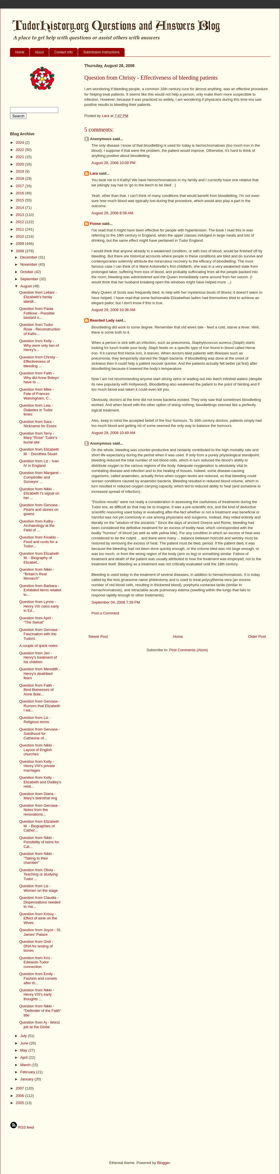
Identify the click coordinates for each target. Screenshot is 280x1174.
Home (19, 52)
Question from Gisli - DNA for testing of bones (36, 946)
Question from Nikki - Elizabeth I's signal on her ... (39, 493)
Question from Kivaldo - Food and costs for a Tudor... (38, 541)
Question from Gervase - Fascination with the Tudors (39, 634)
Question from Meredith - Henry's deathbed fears (39, 673)
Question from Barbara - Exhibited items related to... (40, 590)
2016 (20, 193)
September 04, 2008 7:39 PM (115, 602)
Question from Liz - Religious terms (35, 719)
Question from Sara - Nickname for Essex (38, 423)
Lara (94, 173)
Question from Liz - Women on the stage (38, 888)
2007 (20, 1088)
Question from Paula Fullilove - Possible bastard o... (36, 313)
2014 (20, 207)
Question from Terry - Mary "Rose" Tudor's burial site (38, 437)
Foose (95, 223)
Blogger (163, 1163)
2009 (20, 243)
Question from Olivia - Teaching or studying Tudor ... (38, 874)
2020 (20, 164)
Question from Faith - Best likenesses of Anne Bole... (36, 689)
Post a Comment (105, 613)
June (24, 1043)
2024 (20, 142)
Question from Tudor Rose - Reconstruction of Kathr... (39, 329)
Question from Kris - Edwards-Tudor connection (35, 962)
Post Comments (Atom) (188, 650)
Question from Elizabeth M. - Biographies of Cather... (39, 825)
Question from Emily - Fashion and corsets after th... (38, 978)
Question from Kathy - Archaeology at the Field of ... (37, 525)
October (27, 272)
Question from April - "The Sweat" (36, 620)
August (26, 286)
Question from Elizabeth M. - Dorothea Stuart (39, 451)
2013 (20, 215)
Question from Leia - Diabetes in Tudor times (36, 409)
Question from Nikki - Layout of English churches (36, 749)
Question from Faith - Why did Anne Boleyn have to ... (39, 377)
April (24, 1057)
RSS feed (22, 1127)
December (29, 257)
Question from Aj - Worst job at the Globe (39, 1024)
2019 (20, 171)
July (24, 1036)
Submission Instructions (101, 52)
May (24, 1050)
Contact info (63, 52)
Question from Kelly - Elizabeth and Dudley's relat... (40, 781)
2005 (20, 1103)
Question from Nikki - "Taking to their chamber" (36, 858)
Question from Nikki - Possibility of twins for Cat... (39, 842)
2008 (20, 251)
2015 (20, 200)
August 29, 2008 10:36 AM (113, 310)
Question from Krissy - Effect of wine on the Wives (38, 918)
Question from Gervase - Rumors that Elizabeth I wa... (39, 705)
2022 (20, 150)
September (29, 279)
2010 (20, 236)
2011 (20, 229)
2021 (20, 157)
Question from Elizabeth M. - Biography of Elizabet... (39, 557)
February (28, 1072)
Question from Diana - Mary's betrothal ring (38, 796)
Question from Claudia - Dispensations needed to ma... (39, 902)
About (39, 52)
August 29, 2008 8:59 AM (112, 213)
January (27, 1079)
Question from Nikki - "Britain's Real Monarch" (36, 573)
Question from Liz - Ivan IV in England (39, 463)
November (29, 264)
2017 (20, 186)
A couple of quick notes (38, 646)
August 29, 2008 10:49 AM (113, 433)
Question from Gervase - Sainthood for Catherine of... (39, 733)
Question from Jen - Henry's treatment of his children (38, 657)
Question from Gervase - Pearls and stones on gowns (39, 509)
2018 (20, 178)
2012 (20, 222)
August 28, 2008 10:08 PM (113, 163)
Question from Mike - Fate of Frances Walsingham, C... (36, 393)
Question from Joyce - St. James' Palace (40, 932)
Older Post (257, 636)
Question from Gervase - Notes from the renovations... (39, 809)
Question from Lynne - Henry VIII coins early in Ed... (39, 606)
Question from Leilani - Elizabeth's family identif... (38, 296)
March (26, 1065)
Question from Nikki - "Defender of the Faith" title (40, 1010)
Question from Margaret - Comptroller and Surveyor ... (40, 477)
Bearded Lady (102, 320)
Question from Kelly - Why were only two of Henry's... (39, 345)
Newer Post (98, 636)
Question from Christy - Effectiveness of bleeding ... (38, 361)
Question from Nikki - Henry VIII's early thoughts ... (36, 994)
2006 (20, 1096)
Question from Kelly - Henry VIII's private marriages (37, 765)
